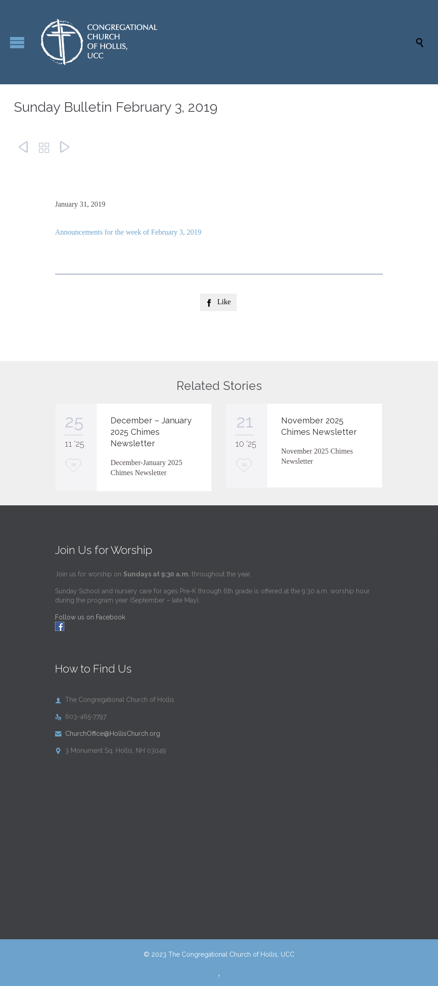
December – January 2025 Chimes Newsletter (151, 432)
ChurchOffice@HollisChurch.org (107, 733)
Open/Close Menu (17, 42)
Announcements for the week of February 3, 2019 (128, 232)
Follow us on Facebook (90, 617)
